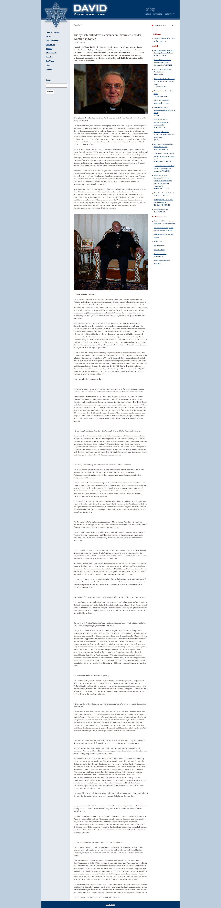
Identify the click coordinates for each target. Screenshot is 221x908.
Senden (50, 92)
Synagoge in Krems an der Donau (164, 38)
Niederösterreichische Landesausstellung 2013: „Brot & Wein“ (164, 109)
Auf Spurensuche (159, 245)
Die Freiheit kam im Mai (161, 100)
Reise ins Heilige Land (161, 209)
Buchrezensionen (52, 40)
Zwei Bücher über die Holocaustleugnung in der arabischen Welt (162, 122)
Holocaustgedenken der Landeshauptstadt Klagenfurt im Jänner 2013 (164, 134)
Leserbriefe (50, 45)
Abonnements (51, 53)
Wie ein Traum (158, 241)
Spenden (49, 57)
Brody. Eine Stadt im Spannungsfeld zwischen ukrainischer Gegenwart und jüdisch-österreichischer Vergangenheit (163, 180)
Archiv (48, 36)
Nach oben (110, 905)
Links (48, 65)
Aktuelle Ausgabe (52, 32)
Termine (49, 49)
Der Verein (50, 61)
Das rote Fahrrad (159, 249)
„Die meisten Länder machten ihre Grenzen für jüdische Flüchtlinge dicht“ (164, 156)
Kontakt (49, 69)
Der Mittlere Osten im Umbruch (164, 193)
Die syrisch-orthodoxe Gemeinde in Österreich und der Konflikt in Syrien (164, 81)
